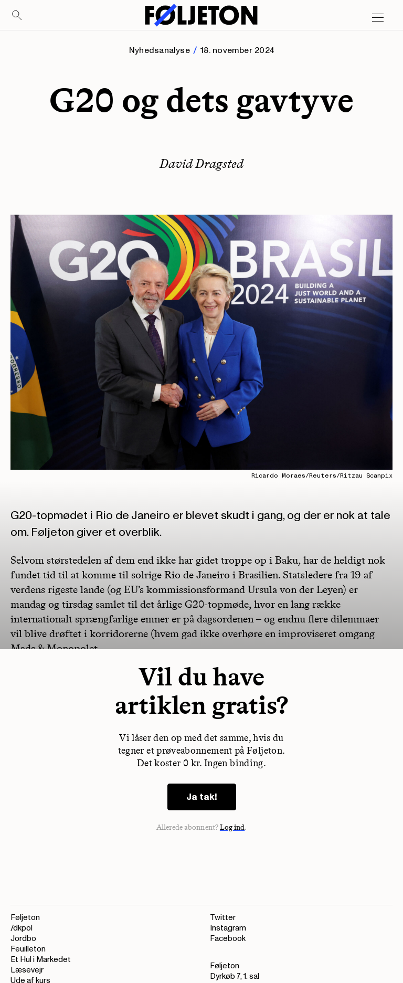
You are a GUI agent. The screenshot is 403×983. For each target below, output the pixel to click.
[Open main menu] (378, 17)
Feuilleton (28, 949)
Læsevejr (27, 970)
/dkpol (21, 928)
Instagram (228, 928)
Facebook (228, 938)
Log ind (232, 827)
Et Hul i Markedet (40, 959)
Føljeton (25, 917)
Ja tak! (201, 797)
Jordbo (23, 938)
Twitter (223, 917)
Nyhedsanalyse (159, 50)
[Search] (17, 16)
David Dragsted (201, 163)
